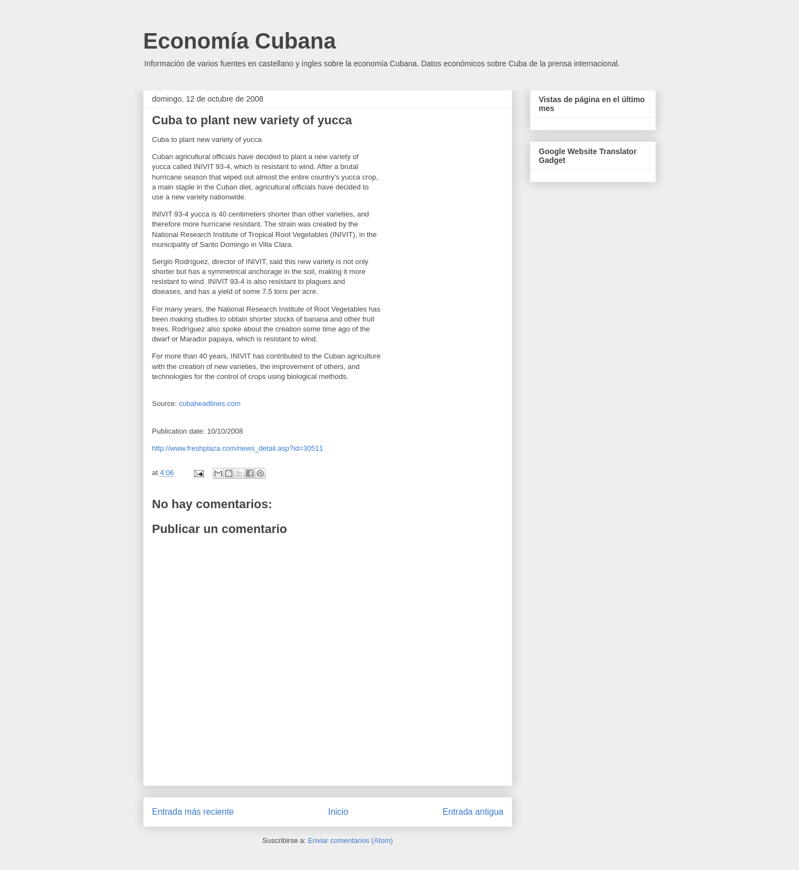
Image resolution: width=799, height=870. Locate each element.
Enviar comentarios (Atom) (350, 840)
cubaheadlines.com (209, 403)
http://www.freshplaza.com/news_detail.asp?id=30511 (237, 448)
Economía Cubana (239, 41)
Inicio (338, 811)
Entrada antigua (473, 811)
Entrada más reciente (193, 811)
